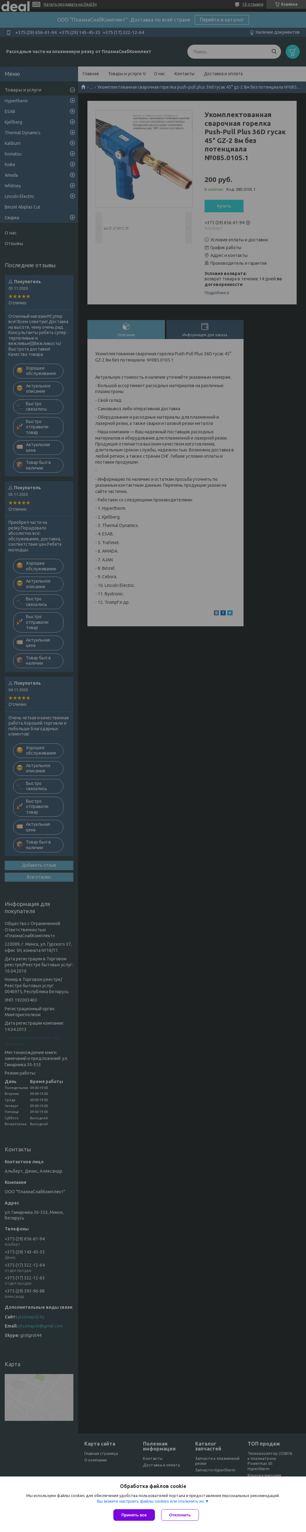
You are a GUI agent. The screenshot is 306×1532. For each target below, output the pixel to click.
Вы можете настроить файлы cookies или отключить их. (151, 1501)
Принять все (134, 1515)
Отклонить (180, 1515)
